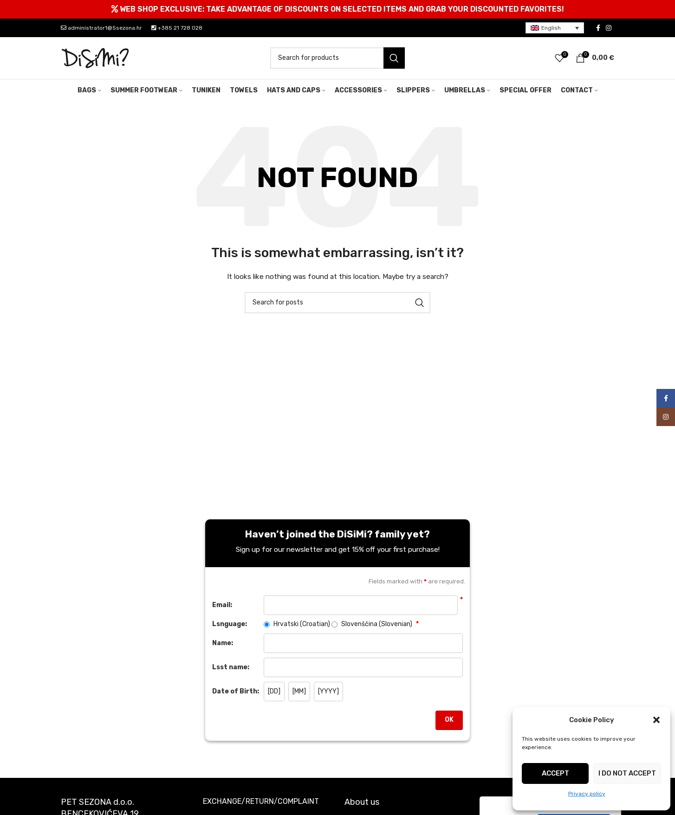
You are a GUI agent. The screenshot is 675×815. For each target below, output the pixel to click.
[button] (656, 719)
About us (361, 802)
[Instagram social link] (608, 28)
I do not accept (627, 773)
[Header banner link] (337, 9)
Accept (555, 773)
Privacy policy (586, 793)
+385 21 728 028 (176, 28)
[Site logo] (95, 58)
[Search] (337, 58)
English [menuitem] (551, 28)
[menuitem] (555, 28)
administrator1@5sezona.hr (101, 28)
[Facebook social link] (598, 28)
